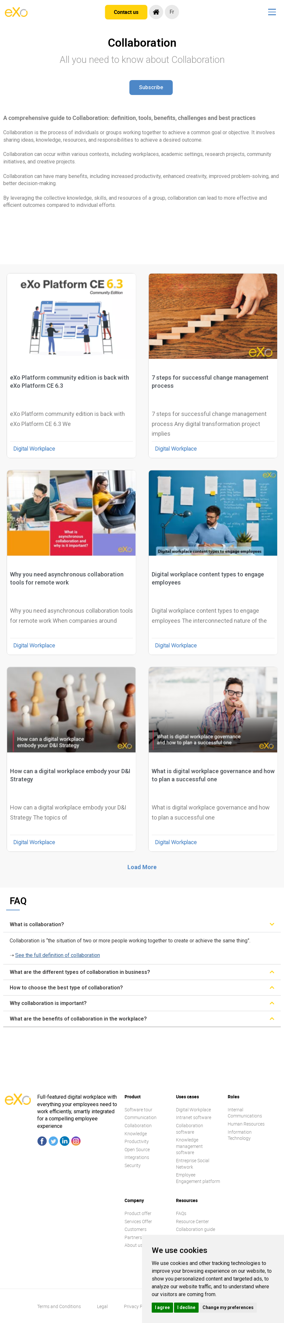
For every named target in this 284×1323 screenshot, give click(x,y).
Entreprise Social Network (192, 1163)
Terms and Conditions (59, 1306)
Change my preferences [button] (228, 1307)
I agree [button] (162, 1307)
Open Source (137, 1149)
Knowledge (136, 1133)
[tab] (142, 924)
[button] (151, 87)
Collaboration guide (195, 1229)
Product (133, 1096)
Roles (233, 1096)
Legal (102, 1306)
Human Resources (246, 1124)
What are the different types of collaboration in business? (80, 972)
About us (134, 1245)
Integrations (137, 1157)
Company (134, 1200)
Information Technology (240, 1135)
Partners (133, 1237)
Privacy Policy (138, 1306)
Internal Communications (245, 1112)
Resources (187, 1200)
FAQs (181, 1213)
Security (133, 1165)
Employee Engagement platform (198, 1178)
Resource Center (192, 1221)
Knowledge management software (189, 1146)
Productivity (137, 1141)
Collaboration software (189, 1128)
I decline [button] (186, 1307)
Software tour (138, 1109)
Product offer (138, 1213)
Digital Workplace (34, 448)
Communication (141, 1117)
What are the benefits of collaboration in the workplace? (78, 1019)
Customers (136, 1229)
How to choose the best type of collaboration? (66, 988)
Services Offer (138, 1221)
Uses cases (187, 1096)
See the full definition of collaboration (57, 955)
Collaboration (138, 1125)
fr (173, 12)
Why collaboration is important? (48, 1003)
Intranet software (193, 1117)
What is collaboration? (37, 924)
